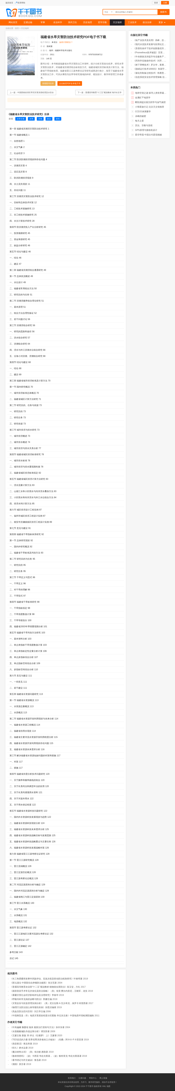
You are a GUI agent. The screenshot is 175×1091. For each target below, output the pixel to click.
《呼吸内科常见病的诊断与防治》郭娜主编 (31, 999)
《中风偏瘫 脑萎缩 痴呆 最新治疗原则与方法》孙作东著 (37, 1027)
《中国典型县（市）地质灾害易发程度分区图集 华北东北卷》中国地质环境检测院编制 (52, 1015)
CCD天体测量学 (143, 111)
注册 (165, 3)
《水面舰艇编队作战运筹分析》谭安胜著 (30, 1031)
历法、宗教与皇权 (144, 125)
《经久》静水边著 (19, 1048)
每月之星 (139, 121)
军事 (43, 22)
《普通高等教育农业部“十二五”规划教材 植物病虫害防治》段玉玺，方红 (45, 987)
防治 (49, 119)
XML (104, 1086)
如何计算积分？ (66, 42)
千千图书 (25, 13)
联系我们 (72, 1078)
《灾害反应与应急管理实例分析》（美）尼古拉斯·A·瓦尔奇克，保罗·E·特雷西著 (49, 1003)
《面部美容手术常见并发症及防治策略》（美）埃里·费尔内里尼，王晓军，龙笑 (48, 991)
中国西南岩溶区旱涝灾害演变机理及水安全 (35, 92)
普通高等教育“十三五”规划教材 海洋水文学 (103, 92)
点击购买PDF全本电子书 (69, 83)
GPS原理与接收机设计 (146, 130)
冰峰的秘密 (140, 116)
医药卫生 (72, 22)
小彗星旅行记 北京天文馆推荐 (149, 107)
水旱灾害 (20, 119)
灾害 (40, 119)
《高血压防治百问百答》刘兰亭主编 (27, 1011)
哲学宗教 (102, 22)
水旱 (31, 119)
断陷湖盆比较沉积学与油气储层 (150, 102)
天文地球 (117, 22)
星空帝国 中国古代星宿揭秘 (148, 135)
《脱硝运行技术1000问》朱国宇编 (150, 69)
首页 (17, 28)
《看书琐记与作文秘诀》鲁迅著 (25, 1060)
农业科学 (57, 22)
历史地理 (87, 22)
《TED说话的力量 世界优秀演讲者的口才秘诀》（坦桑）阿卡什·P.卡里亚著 (46, 1039)
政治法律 (147, 22)
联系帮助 (21, 3)
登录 (156, 3)
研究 (58, 119)
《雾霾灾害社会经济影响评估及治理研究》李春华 (34, 995)
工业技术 (132, 22)
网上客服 (103, 1078)
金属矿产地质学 (142, 97)
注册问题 (82, 1078)
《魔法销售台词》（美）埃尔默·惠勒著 (29, 1052)
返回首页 (9, 3)
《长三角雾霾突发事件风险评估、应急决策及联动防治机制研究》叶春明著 (46, 979)
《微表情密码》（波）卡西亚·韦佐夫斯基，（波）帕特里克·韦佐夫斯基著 (45, 1056)
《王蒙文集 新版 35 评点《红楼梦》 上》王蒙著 (33, 1035)
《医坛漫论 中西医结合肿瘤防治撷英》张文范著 (33, 983)
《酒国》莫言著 (18, 1064)
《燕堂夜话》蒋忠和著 (21, 1044)
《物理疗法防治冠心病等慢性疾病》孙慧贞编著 (33, 1007)
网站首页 (13, 22)
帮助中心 (93, 1078)
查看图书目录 (48, 83)
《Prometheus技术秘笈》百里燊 (149, 52)
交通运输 (28, 22)
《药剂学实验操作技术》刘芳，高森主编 (153, 61)
